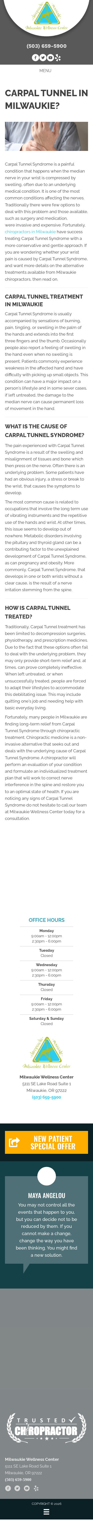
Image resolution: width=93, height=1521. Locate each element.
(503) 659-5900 (47, 46)
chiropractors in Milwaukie (30, 231)
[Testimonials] (46, 1220)
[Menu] (46, 1512)
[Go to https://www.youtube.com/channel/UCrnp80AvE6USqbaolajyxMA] (50, 58)
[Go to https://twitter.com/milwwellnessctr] (43, 58)
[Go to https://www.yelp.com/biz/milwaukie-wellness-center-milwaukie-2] (58, 58)
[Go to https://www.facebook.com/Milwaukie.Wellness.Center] (35, 58)
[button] (46, 1142)
